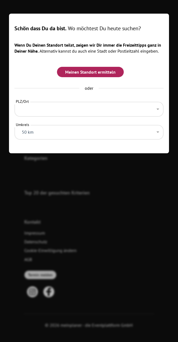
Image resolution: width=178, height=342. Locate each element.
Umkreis (22, 124)
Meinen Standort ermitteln (90, 72)
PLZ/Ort (22, 101)
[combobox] (89, 107)
